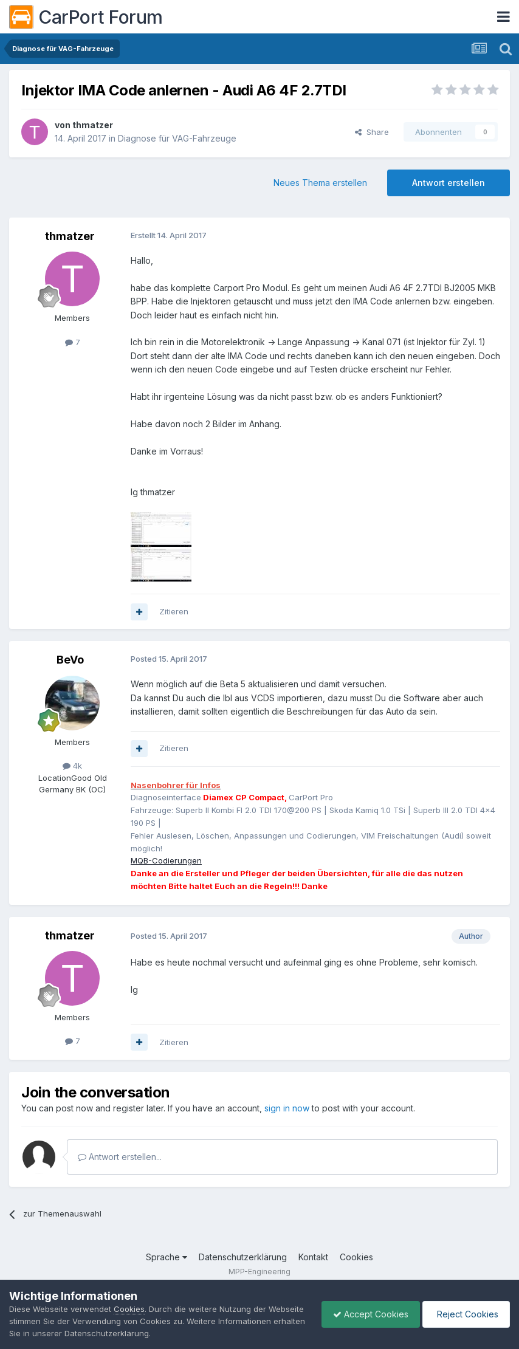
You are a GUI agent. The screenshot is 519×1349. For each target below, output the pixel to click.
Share (372, 132)
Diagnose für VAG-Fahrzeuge (177, 138)
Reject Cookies (465, 1314)
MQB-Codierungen (166, 860)
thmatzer (92, 125)
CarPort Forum (86, 17)
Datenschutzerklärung (243, 1257)
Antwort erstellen (448, 182)
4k (72, 766)
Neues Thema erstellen (320, 182)
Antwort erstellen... (120, 1157)
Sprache (166, 1257)
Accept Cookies (367, 1314)
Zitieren (173, 611)
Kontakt (313, 1257)
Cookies (356, 1257)
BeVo (70, 659)
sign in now (286, 1108)
